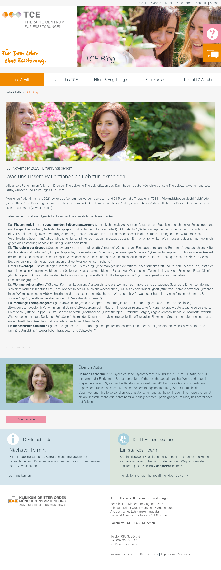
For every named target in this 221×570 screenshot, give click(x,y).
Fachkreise (154, 79)
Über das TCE (66, 79)
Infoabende (130, 554)
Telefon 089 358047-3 (125, 536)
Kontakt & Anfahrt (199, 79)
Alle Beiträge (26, 419)
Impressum (168, 554)
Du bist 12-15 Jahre (147, 3)
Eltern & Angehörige (110, 79)
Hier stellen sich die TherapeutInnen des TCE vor (151, 475)
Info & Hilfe (22, 79)
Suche (214, 3)
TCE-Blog (31, 92)
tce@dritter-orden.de (124, 544)
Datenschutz (185, 554)
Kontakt (200, 3)
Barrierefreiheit (149, 554)
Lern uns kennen (20, 475)
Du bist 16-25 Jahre (178, 3)
